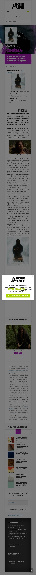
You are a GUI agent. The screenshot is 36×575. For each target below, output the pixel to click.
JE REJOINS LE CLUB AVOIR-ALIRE (18, 296)
